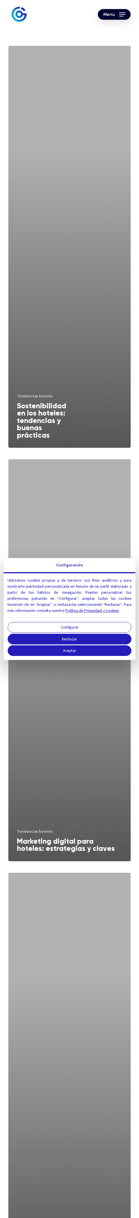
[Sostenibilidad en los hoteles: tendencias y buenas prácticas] (69, 247)
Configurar (70, 627)
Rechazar (69, 639)
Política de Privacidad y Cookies (92, 610)
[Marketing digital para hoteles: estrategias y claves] (69, 660)
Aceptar (69, 650)
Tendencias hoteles (35, 396)
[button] (114, 14)
